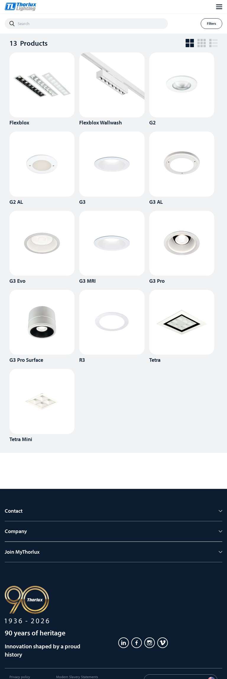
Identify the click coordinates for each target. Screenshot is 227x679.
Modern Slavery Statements (77, 677)
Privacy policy (19, 677)
